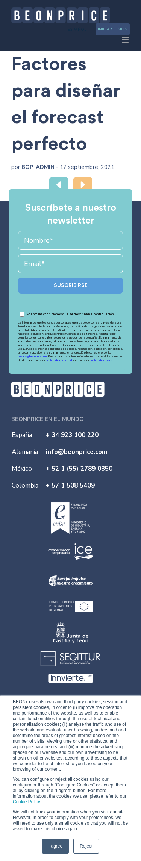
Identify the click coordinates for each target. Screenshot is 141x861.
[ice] (70, 544)
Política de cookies (101, 360)
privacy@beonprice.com (32, 356)
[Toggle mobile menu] (126, 40)
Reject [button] (86, 846)
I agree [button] (55, 846)
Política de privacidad (59, 360)
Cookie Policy (26, 801)
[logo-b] (58, 385)
